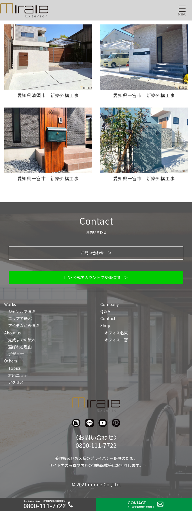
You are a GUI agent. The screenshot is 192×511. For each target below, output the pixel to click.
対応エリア (18, 375)
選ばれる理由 (20, 347)
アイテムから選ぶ (23, 325)
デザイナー (18, 354)
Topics (14, 368)
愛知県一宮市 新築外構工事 (144, 95)
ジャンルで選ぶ (21, 311)
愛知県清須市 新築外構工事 (48, 95)
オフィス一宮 (116, 340)
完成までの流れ (22, 340)
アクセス (16, 382)
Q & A (105, 311)
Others (10, 361)
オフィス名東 (116, 333)
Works (10, 304)
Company (109, 304)
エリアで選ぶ (20, 318)
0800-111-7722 (96, 445)
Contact (108, 318)
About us (12, 333)
